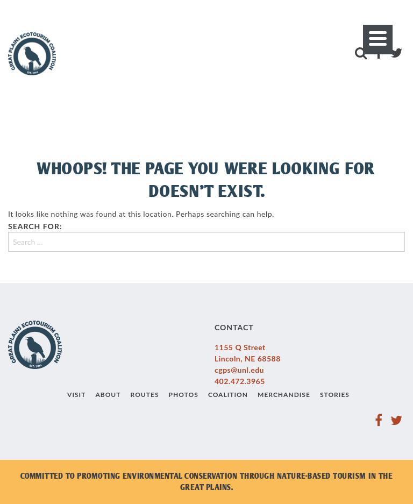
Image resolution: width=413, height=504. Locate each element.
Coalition (228, 395)
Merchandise (284, 395)
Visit (76, 395)
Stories (335, 395)
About (107, 395)
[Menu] (378, 39)
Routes (145, 395)
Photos (183, 395)
